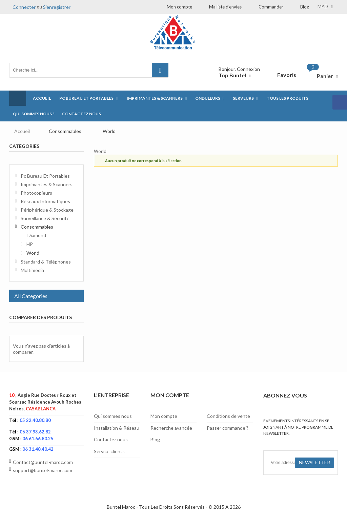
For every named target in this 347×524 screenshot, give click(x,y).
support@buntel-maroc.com (42, 470)
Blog (304, 6)
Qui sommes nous (113, 416)
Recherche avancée (171, 428)
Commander (271, 6)
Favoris (286, 75)
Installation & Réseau (116, 428)
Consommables (65, 131)
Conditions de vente (228, 416)
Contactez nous (111, 439)
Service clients (109, 451)
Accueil (22, 131)
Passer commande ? (227, 428)
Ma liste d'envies (225, 6)
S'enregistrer (56, 7)
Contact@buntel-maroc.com (43, 462)
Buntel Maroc (121, 507)
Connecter (24, 7)
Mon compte (179, 6)
